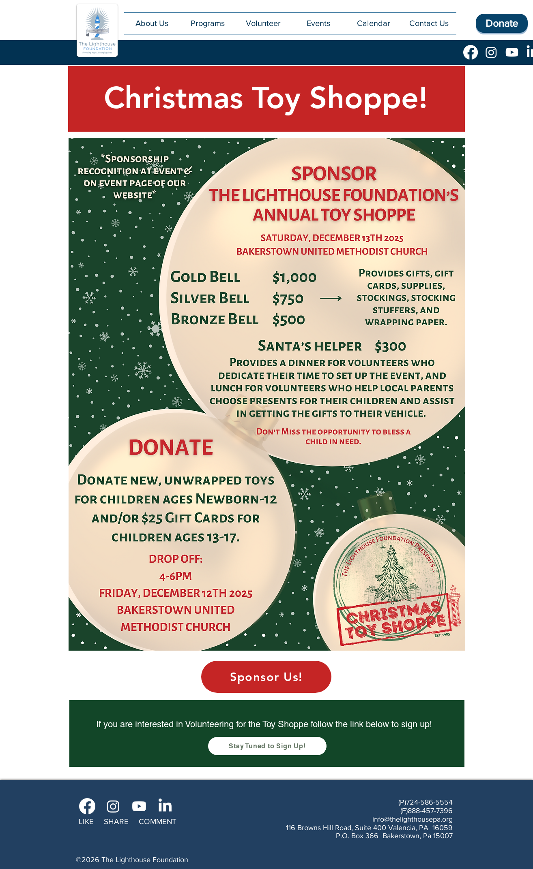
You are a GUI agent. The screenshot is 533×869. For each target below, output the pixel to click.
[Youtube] (512, 52)
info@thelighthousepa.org (412, 819)
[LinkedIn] (165, 806)
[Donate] (502, 23)
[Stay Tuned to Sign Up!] (267, 746)
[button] (207, 23)
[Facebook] (470, 52)
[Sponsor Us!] (266, 677)
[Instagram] (491, 52)
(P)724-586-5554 (425, 802)
